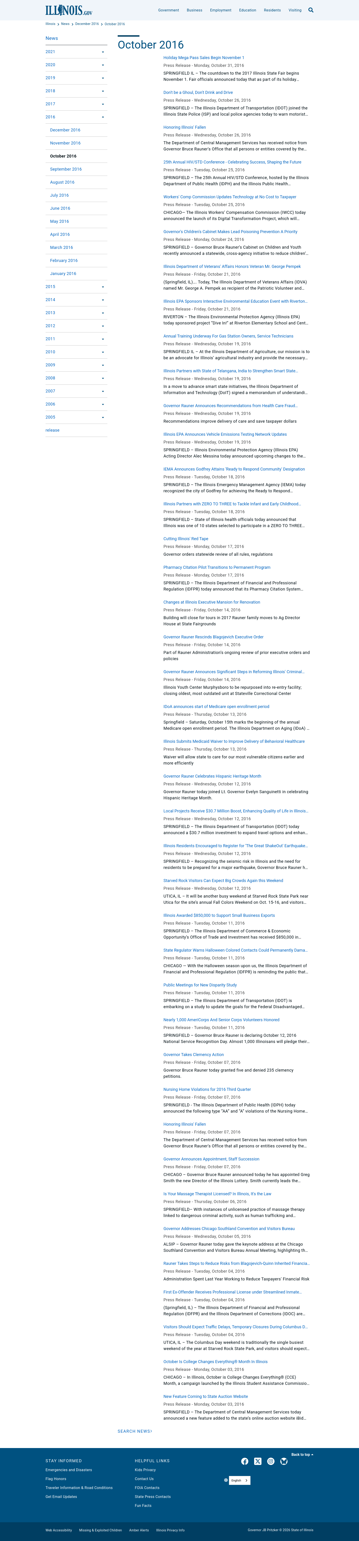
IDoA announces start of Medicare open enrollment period (216, 706)
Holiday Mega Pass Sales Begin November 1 (203, 57)
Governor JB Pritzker (263, 1530)
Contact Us (144, 1479)
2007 (50, 391)
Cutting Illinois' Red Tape (185, 538)
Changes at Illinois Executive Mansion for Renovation (211, 602)
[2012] (101, 326)
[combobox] (239, 1480)
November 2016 (65, 143)
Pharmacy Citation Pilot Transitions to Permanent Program (216, 567)
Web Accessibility (59, 1530)
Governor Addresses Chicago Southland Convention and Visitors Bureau (229, 1228)
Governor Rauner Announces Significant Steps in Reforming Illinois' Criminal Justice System (232, 672)
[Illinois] (51, 24)
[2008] (101, 378)
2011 (50, 338)
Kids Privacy (145, 1470)
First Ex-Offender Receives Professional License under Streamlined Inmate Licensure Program (231, 1292)
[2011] (101, 339)
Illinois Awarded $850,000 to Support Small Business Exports (219, 915)
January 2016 (63, 273)
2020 (50, 64)
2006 (50, 404)
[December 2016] (87, 24)
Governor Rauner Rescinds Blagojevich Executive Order (213, 636)
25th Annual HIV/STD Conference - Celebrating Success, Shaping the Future (232, 162)
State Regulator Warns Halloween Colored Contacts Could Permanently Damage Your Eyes (236, 950)
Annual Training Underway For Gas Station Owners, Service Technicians (228, 336)
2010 (50, 351)
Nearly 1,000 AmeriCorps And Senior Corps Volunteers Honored (221, 1019)
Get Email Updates (61, 1497)
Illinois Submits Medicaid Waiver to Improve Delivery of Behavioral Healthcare (234, 741)
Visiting (295, 10)
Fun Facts (143, 1505)
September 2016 (66, 169)
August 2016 (62, 182)
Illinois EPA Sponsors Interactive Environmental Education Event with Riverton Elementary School (234, 301)
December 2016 (65, 130)
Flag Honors (56, 1479)
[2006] (101, 404)
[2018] (101, 91)
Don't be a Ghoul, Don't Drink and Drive (198, 92)
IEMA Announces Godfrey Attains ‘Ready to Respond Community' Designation (234, 469)
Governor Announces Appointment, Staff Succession (211, 1159)
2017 (50, 103)
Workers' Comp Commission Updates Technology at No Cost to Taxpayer (229, 196)
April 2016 (60, 234)
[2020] (101, 65)
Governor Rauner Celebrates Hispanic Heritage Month (212, 776)
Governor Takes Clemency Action (193, 1054)
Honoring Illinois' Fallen (184, 127)
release (53, 430)
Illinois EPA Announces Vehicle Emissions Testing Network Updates (225, 434)
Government (168, 10)
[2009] (101, 365)
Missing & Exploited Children (100, 1530)
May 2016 (59, 221)
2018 (50, 90)
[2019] (101, 78)
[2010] (101, 352)
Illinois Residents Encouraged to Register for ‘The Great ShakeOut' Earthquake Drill (234, 846)
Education (247, 10)
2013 (50, 312)
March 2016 (61, 247)
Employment (220, 10)
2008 (50, 378)
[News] (65, 24)
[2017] (101, 104)
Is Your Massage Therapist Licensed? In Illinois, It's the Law (217, 1193)
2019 (50, 77)
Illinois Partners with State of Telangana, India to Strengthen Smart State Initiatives (229, 371)
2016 (50, 116)
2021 (50, 51)
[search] (310, 10)
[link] (244, 1462)
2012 (50, 325)
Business (194, 10)
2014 (50, 299)
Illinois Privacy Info (170, 1530)
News (52, 38)
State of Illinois (302, 1530)
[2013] (101, 312)
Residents (272, 10)
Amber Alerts (139, 1530)
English (236, 1480)
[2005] (101, 417)
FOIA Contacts (147, 1488)
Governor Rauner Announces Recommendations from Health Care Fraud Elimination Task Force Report (229, 406)
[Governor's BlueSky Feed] (284, 1462)
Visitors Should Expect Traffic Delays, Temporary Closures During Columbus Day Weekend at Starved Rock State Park (236, 1327)
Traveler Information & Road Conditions (79, 1488)
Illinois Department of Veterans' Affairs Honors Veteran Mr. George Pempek (232, 266)
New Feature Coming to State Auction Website (205, 1396)
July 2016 (59, 195)
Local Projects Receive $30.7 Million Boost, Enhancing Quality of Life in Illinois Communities (234, 811)
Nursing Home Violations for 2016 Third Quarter (207, 1089)
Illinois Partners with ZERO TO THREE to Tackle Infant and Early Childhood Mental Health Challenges (230, 504)
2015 (50, 286)
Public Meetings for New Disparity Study (200, 985)
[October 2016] (115, 24)
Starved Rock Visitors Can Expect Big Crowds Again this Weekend (223, 880)
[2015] (101, 286)
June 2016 (60, 208)
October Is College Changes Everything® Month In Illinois (215, 1361)
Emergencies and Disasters (69, 1470)
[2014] (101, 299)
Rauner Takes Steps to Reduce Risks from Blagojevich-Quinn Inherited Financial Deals (235, 1263)
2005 (50, 417)
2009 (50, 364)
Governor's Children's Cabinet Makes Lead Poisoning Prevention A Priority (230, 231)
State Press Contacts (153, 1497)
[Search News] (135, 1431)
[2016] (101, 117)
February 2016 (64, 260)
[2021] (101, 51)
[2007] (101, 391)
